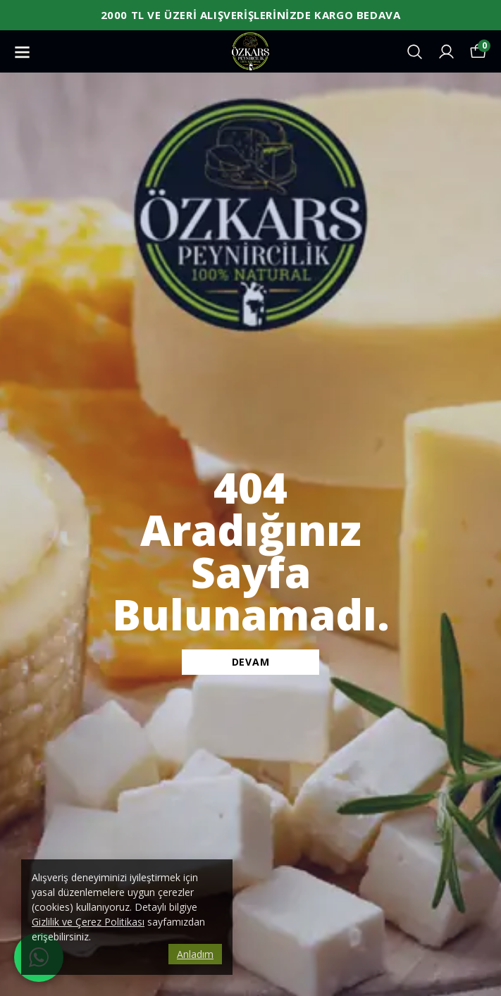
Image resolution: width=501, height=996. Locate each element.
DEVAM (251, 661)
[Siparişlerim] (446, 52)
